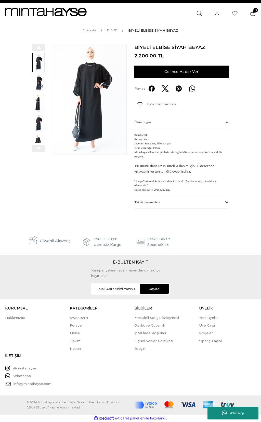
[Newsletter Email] (130, 289)
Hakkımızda (15, 318)
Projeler (206, 333)
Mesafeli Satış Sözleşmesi (156, 318)
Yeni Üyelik (208, 318)
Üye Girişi (207, 325)
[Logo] (46, 12)
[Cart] (253, 13)
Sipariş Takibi (210, 341)
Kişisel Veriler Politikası (153, 341)
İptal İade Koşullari (150, 333)
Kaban (75, 348)
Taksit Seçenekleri (147, 202)
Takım (75, 341)
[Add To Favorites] (155, 104)
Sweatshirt (79, 318)
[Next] (38, 148)
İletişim (140, 348)
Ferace (76, 325)
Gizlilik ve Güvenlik (149, 325)
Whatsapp (233, 413)
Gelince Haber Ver (181, 71)
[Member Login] (217, 13)
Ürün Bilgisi (142, 122)
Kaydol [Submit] (154, 289)
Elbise (75, 333)
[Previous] (38, 47)
